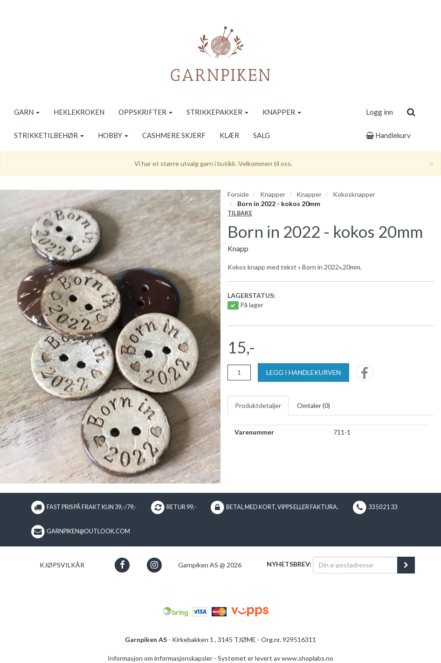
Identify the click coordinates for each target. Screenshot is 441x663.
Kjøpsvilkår (62, 565)
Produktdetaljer (258, 405)
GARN (27, 112)
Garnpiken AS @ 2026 (209, 565)
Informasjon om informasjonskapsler (160, 658)
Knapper (272, 194)
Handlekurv (388, 135)
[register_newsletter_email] (406, 565)
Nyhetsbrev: (289, 564)
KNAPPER (281, 112)
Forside (238, 194)
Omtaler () (313, 405)
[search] (411, 112)
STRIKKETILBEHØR (49, 135)
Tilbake (239, 213)
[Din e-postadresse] (355, 565)
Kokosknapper (354, 194)
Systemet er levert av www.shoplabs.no (275, 658)
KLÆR (229, 135)
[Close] (431, 163)
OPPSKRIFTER (145, 112)
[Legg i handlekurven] (303, 372)
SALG (261, 135)
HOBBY (113, 135)
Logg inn (379, 112)
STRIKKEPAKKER (217, 112)
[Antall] (239, 372)
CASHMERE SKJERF (174, 135)
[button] (122, 565)
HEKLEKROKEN (79, 112)
